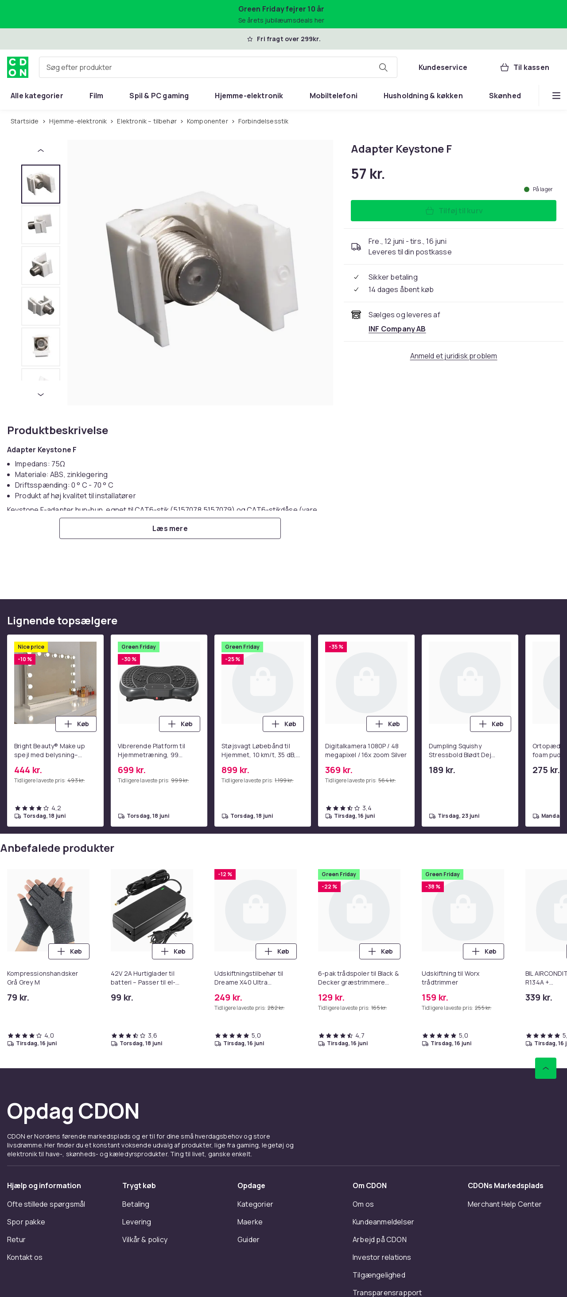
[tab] (40, 184)
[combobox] (218, 67)
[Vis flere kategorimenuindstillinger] (556, 95)
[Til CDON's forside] (17, 67)
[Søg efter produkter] (383, 67)
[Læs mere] (170, 528)
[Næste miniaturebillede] (40, 394)
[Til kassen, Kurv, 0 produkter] (524, 67)
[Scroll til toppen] (545, 1068)
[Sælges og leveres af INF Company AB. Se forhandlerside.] (397, 328)
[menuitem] (37, 95)
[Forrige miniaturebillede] (40, 150)
